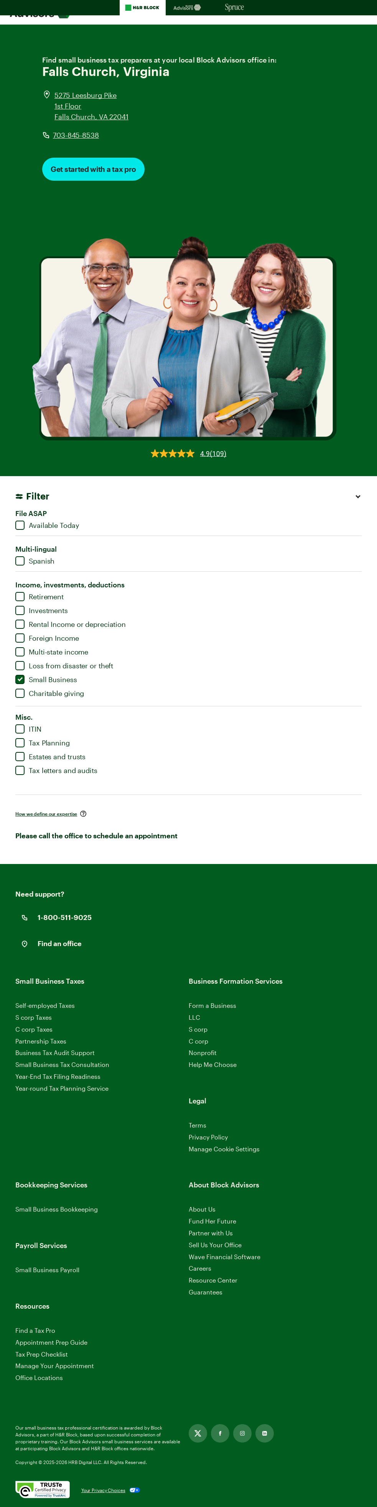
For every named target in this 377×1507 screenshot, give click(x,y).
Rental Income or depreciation (70, 624)
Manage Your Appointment (54, 1365)
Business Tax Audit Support (55, 1052)
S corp (198, 1029)
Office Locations (39, 1377)
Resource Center (213, 1280)
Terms (197, 1125)
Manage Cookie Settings (224, 1149)
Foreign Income (47, 638)
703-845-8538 (76, 135)
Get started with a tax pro (93, 169)
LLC (194, 1017)
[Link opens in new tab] (198, 1433)
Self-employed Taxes (45, 1005)
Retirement (39, 596)
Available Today (47, 525)
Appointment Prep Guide (51, 1342)
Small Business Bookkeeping (56, 1209)
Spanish (34, 561)
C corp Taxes (34, 1029)
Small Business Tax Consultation (62, 1064)
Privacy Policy (208, 1137)
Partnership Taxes (40, 1041)
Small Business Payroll (47, 1269)
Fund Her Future (212, 1221)
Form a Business (212, 1005)
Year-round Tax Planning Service (62, 1088)
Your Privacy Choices (103, 1490)
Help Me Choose (213, 1064)
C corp (198, 1041)
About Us (202, 1209)
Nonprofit (203, 1052)
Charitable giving (49, 693)
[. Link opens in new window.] (42, 1490)
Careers (200, 1269)
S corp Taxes (33, 1017)
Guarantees (205, 1292)
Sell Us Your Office (215, 1244)
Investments (41, 610)
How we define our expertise (46, 813)
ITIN (28, 729)
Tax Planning (42, 742)
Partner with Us (211, 1233)
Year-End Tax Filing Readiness (57, 1076)
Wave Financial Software (224, 1257)
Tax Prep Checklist (41, 1354)
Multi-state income (51, 651)
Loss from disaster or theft (64, 665)
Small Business (46, 679)
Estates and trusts (50, 756)
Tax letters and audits (56, 770)
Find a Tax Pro (35, 1330)
